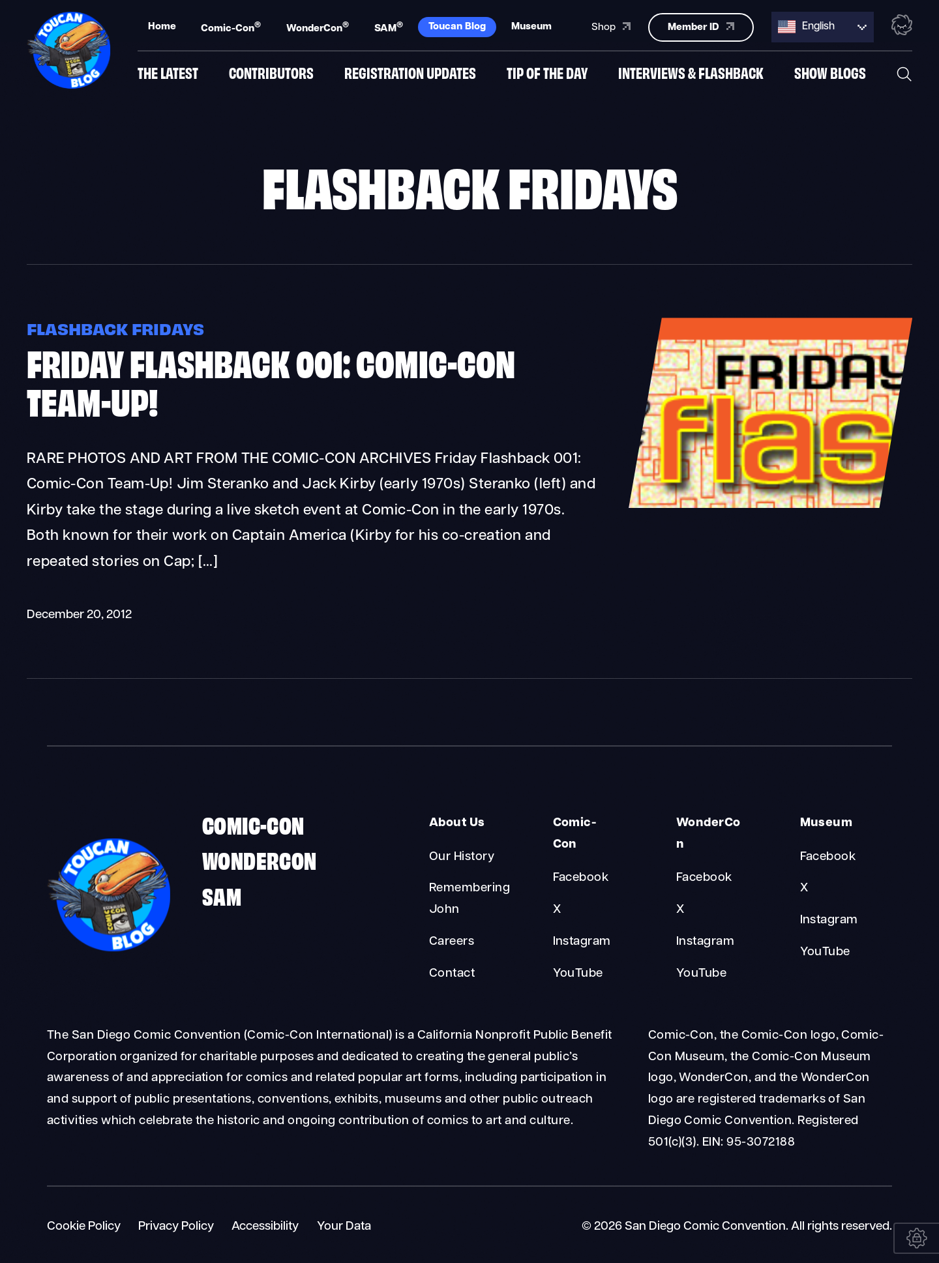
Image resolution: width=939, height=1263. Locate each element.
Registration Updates (410, 74)
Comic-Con (231, 26)
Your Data (344, 1227)
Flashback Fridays (115, 328)
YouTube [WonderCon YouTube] (701, 974)
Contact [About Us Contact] (452, 974)
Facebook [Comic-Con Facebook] (581, 878)
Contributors (271, 74)
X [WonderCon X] (680, 910)
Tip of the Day (547, 74)
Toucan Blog (457, 26)
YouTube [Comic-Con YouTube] (578, 974)
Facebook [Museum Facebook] (828, 857)
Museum (531, 26)
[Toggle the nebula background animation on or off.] (901, 25)
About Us (457, 823)
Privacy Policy (176, 1227)
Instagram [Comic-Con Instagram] (582, 942)
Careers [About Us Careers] (451, 942)
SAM (388, 26)
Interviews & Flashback (691, 74)
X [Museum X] (804, 888)
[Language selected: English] (822, 26)
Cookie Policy (84, 1227)
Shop (611, 25)
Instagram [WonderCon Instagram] (705, 942)
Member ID (701, 25)
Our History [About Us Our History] (461, 857)
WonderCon (317, 26)
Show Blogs (830, 74)
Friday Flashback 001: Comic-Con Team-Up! (271, 381)
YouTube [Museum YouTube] (825, 952)
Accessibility (265, 1227)
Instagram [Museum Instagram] (829, 920)
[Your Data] (916, 1238)
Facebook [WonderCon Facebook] (704, 878)
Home (162, 26)
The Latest (168, 74)
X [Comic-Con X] (557, 910)
